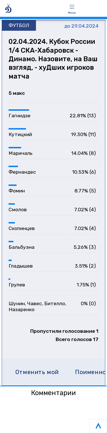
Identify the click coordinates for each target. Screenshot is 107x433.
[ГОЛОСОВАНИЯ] (32, 9)
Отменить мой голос (37, 374)
